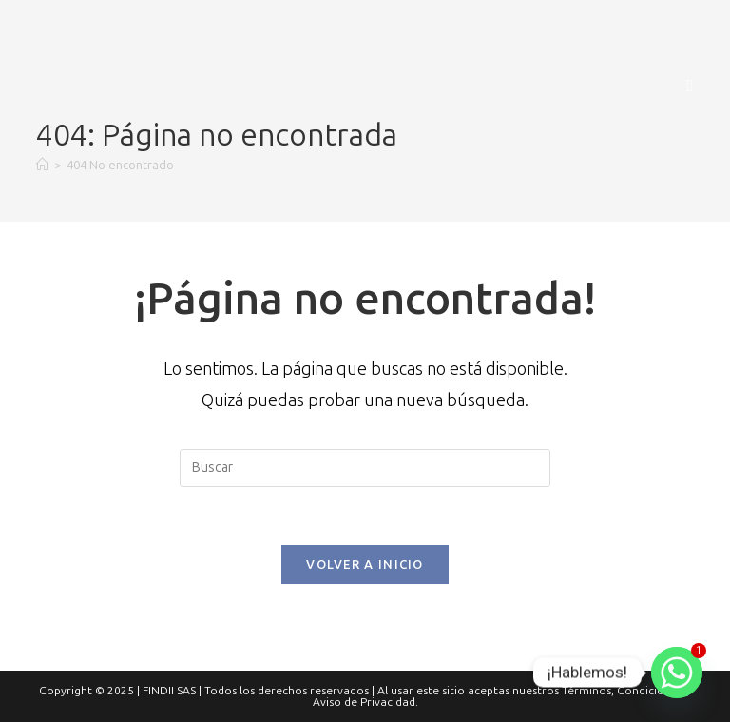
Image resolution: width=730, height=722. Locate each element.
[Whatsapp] (676, 672)
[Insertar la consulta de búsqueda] (365, 468)
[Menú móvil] (689, 85)
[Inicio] (42, 165)
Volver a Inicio (365, 564)
